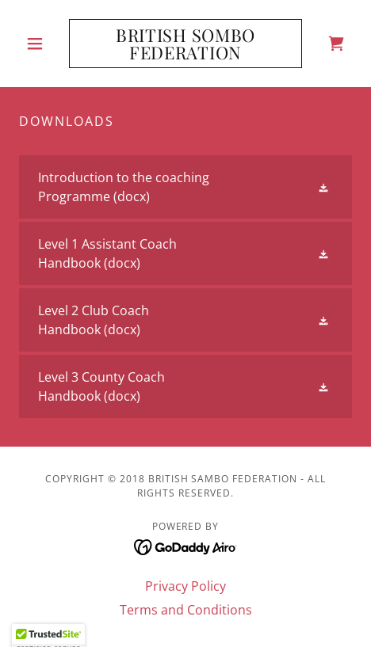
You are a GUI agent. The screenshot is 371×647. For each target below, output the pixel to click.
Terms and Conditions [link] (186, 609)
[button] (44, 43)
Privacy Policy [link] (185, 586)
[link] (185, 43)
